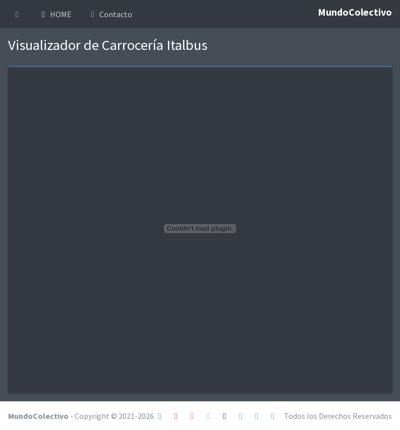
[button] (17, 14)
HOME (55, 14)
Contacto (110, 14)
